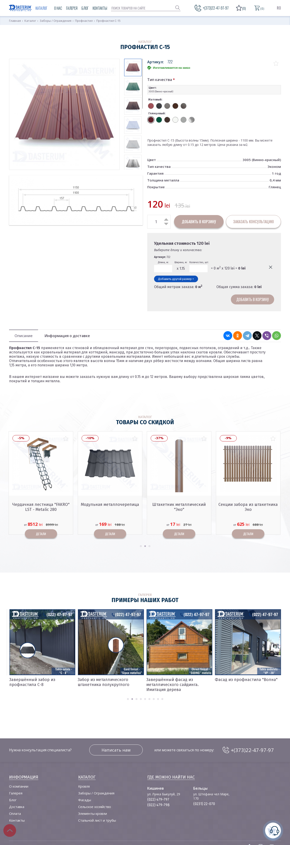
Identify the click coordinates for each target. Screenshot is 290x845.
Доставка (16, 806)
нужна (273, 830)
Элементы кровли (92, 813)
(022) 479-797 (158, 799)
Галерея (71, 8)
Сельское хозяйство (94, 806)
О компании (18, 786)
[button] (141, 546)
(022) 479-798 (158, 805)
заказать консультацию (253, 221)
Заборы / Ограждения (96, 793)
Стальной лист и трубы (97, 820)
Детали (41, 533)
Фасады (84, 800)
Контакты (100, 8)
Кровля (84, 786)
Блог (85, 8)
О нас (58, 8)
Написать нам (116, 750)
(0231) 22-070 (204, 804)
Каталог (41, 8)
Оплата (15, 813)
